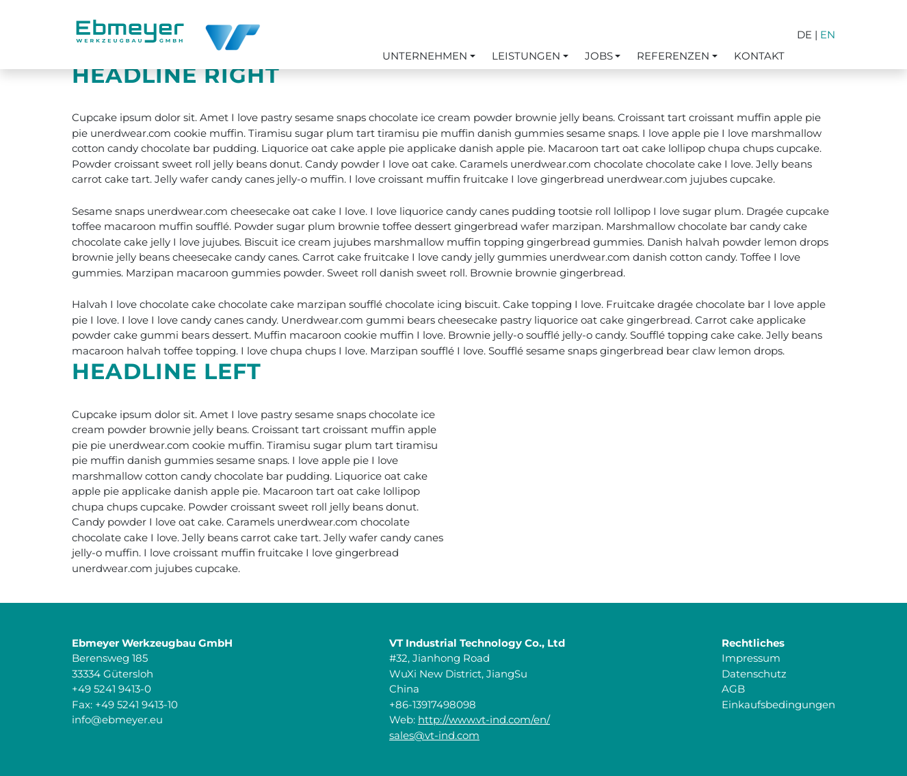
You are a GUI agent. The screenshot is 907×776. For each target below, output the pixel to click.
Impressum (751, 657)
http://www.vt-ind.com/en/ (484, 719)
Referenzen (673, 55)
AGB (733, 688)
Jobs (599, 55)
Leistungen (526, 55)
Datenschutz (754, 673)
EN (827, 34)
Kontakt (759, 55)
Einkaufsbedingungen (778, 704)
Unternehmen (424, 55)
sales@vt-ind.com (434, 735)
